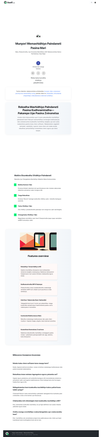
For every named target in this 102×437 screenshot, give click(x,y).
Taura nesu (35, 434)
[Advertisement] (51, 17)
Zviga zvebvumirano (17, 432)
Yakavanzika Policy (28, 432)
